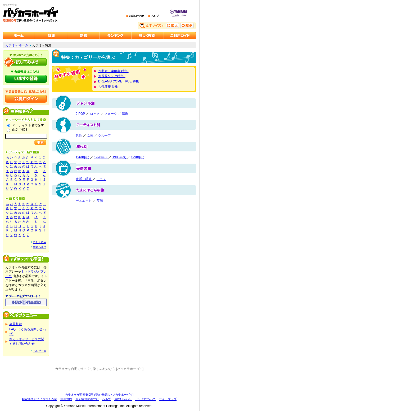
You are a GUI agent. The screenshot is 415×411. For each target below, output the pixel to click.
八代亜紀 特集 (108, 87)
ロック (95, 114)
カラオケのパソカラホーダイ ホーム (19, 35)
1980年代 (119, 157)
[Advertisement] (99, 382)
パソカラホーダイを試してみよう (26, 62)
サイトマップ (168, 399)
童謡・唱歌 (84, 179)
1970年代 (100, 157)
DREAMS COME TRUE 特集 (119, 81)
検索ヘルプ (39, 247)
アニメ (101, 179)
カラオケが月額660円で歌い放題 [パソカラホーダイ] (99, 394)
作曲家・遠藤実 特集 (113, 71)
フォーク (110, 114)
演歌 (125, 114)
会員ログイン (26, 99)
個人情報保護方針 (87, 399)
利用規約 (66, 399)
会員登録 (15, 324)
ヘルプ (106, 399)
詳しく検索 (39, 242)
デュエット (84, 201)
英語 (100, 201)
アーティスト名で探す (28, 125)
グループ (104, 135)
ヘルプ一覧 (39, 350)
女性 (90, 135)
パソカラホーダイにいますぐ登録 (26, 79)
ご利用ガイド (180, 35)
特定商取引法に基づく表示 (39, 399)
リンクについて (145, 399)
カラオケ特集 (51, 35)
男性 (79, 135)
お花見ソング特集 (111, 76)
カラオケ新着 (83, 35)
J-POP (80, 114)
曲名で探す (20, 130)
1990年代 (137, 157)
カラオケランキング (116, 35)
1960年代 (82, 157)
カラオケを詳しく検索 (148, 35)
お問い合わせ (123, 399)
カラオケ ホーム (16, 45)
